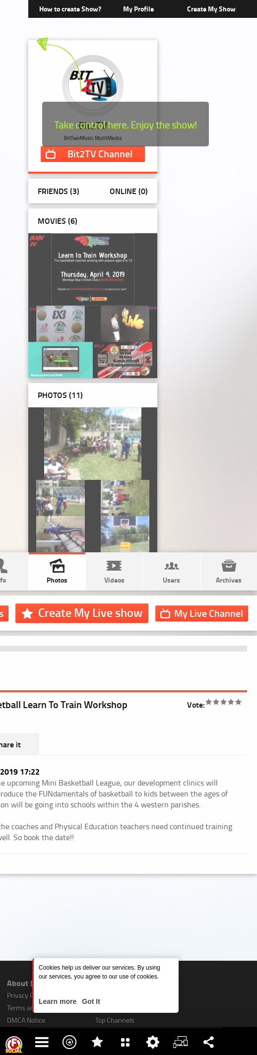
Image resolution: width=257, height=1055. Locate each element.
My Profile (138, 8)
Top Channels (114, 1020)
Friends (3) (58, 191)
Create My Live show (90, 612)
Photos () (60, 394)
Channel (99, 153)
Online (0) (129, 191)
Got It (90, 1001)
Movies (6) (57, 220)
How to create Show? (70, 8)
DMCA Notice (26, 1020)
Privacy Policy (27, 995)
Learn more (58, 1001)
